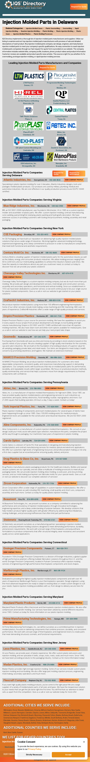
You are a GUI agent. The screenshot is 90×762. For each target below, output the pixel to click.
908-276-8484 (48, 665)
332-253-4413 (42, 234)
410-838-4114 (54, 603)
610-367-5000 (61, 459)
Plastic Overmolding (53, 28)
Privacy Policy (34, 749)
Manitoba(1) (10, 747)
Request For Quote (78, 7)
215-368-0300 (52, 425)
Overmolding (67, 28)
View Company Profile (74, 180)
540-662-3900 (57, 206)
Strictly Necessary (34, 754)
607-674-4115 (67, 273)
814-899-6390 (32, 499)
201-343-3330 (50, 649)
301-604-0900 (71, 619)
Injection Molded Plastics (22, 34)
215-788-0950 (35, 388)
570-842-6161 (49, 520)
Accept (68, 754)
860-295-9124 (59, 571)
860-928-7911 (62, 548)
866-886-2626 (56, 357)
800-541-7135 (55, 316)
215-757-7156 (48, 483)
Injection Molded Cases (34, 28)
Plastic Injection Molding (64, 31)
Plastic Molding (48, 31)
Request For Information (74, 173)
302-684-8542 (55, 180)
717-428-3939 (52, 407)
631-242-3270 (39, 337)
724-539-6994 (39, 441)
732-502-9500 (50, 680)
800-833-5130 (54, 300)
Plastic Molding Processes (43, 34)
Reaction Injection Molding (30, 31)
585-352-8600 (51, 253)
